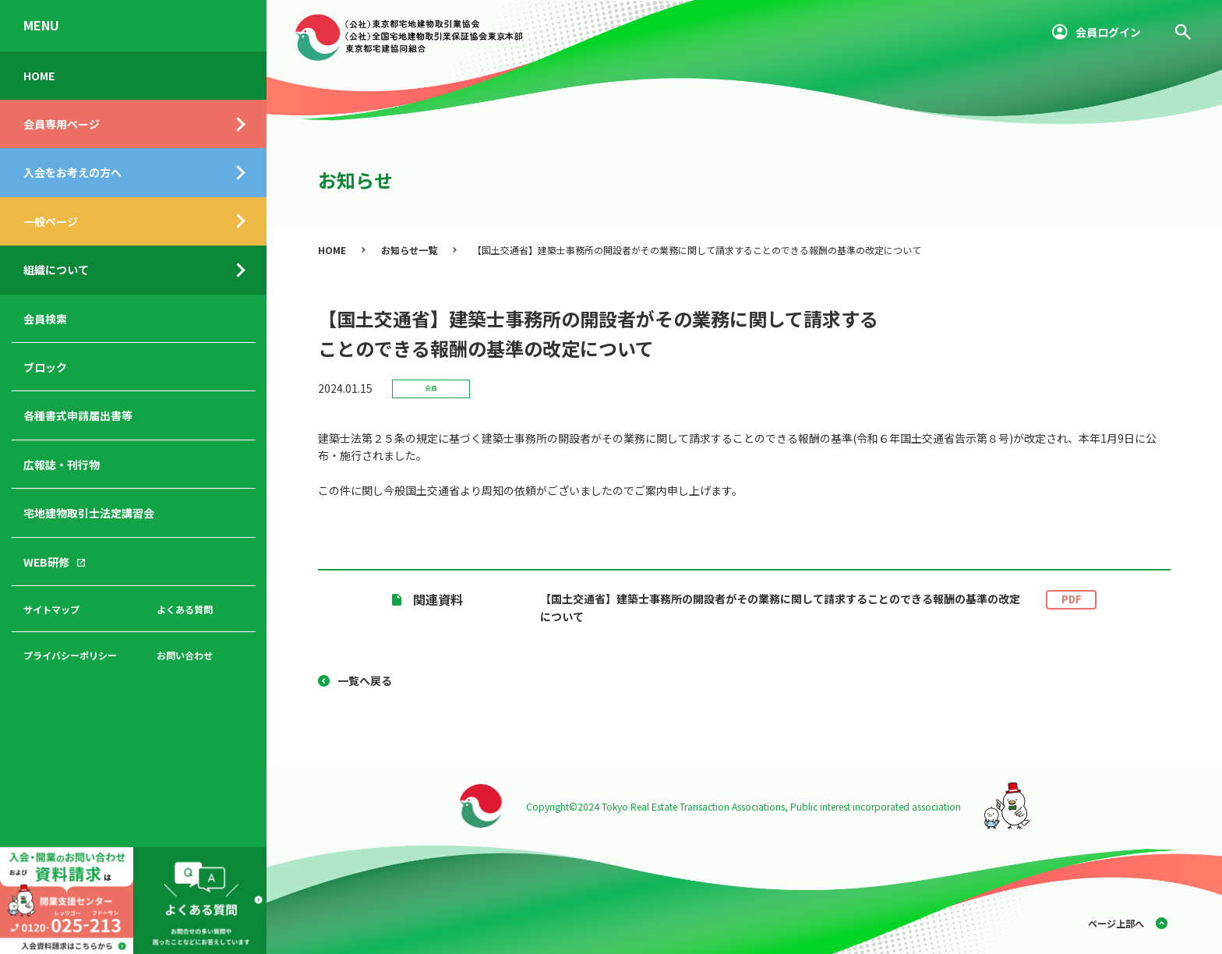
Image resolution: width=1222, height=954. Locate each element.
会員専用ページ (61, 124)
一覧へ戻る (364, 680)
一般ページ (50, 221)
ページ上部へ (1116, 923)
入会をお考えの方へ (72, 172)
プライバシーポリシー (70, 655)
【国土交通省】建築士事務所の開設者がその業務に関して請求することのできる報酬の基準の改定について (818, 607)
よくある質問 (185, 609)
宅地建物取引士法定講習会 (88, 513)
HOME (39, 75)
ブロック (45, 367)
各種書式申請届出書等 (77, 415)
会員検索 (45, 319)
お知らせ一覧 (409, 249)
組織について (56, 269)
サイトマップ (51, 609)
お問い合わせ (185, 655)
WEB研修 (46, 562)
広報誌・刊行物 (61, 464)
